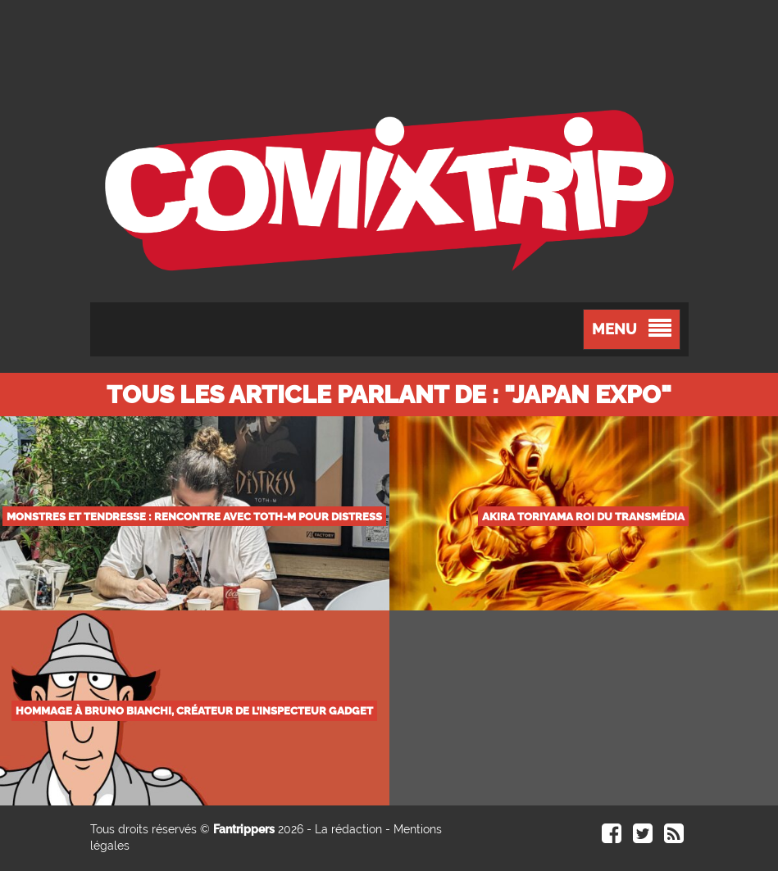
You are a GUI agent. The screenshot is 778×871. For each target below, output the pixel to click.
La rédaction (348, 829)
